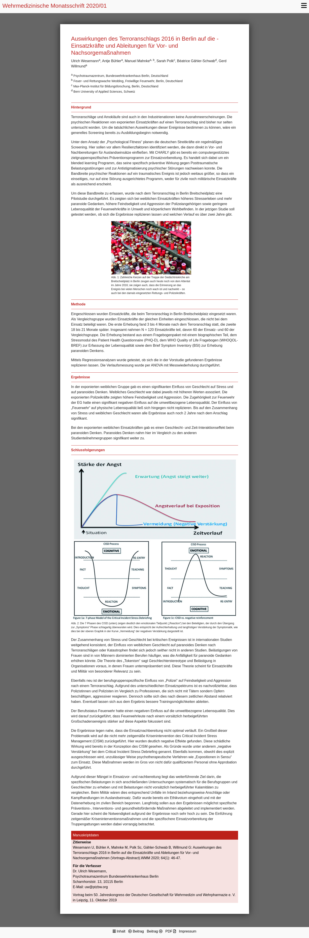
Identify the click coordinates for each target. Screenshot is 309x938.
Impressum (187, 931)
